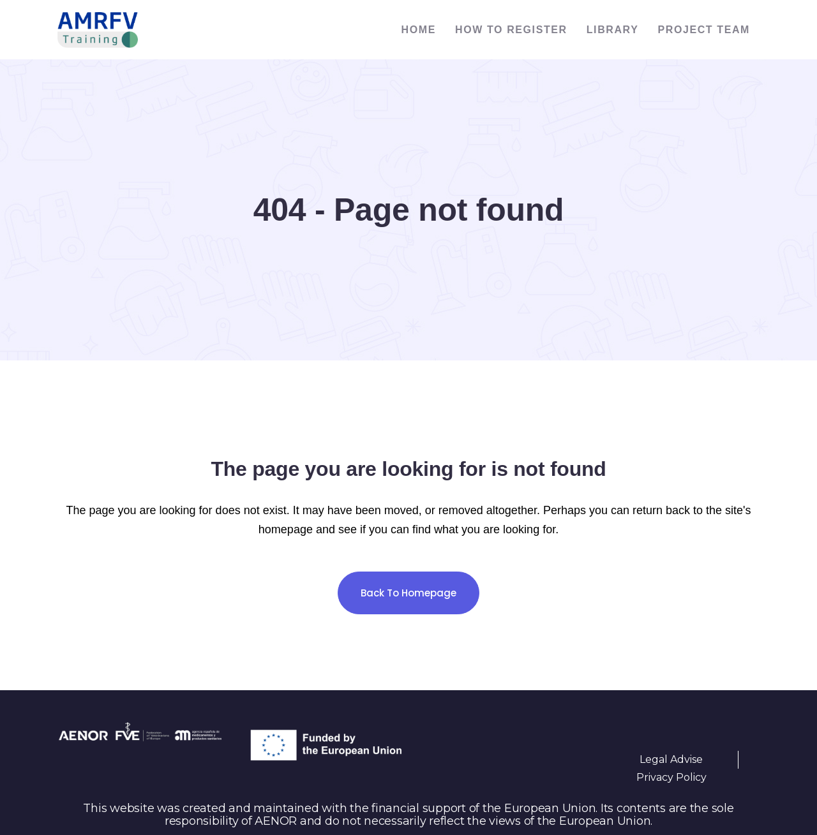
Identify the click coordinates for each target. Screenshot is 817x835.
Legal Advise (671, 759)
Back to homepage (408, 593)
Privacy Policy (671, 777)
